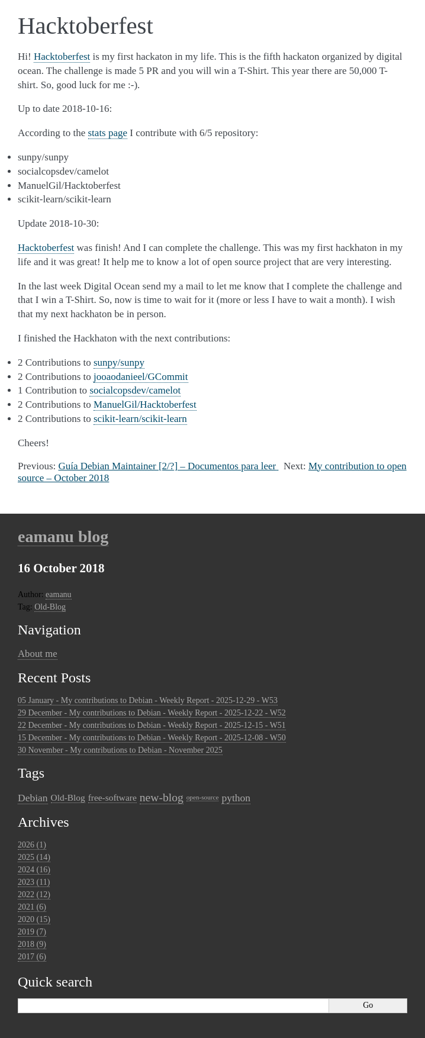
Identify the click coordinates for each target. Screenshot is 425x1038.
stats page (108, 132)
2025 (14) (34, 857)
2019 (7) (32, 931)
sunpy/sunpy (119, 362)
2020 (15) (34, 919)
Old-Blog (50, 606)
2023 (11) (34, 882)
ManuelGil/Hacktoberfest (145, 404)
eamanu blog (63, 536)
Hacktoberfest (62, 56)
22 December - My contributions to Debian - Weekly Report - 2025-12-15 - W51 (152, 725)
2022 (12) (34, 894)
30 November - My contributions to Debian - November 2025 (120, 750)
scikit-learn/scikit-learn (140, 418)
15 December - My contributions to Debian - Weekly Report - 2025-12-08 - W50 (152, 737)
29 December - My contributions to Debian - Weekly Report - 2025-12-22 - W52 (152, 712)
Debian (33, 798)
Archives (43, 822)
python (235, 798)
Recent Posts (54, 677)
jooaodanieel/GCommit (141, 376)
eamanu (59, 594)
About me (37, 653)
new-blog (161, 797)
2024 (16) (34, 869)
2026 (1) (32, 844)
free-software (112, 797)
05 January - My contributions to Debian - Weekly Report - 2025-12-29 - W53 (148, 700)
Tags (31, 773)
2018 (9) (32, 944)
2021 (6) (32, 906)
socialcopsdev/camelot (135, 390)
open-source (202, 797)
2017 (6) (32, 956)
